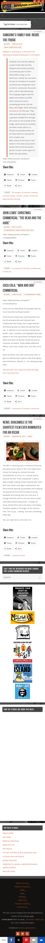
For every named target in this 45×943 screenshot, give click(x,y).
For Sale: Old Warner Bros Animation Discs (20, 852)
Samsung (17, 199)
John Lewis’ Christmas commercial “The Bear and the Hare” (22, 218)
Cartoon (26, 196)
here (29, 520)
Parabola (22, 928)
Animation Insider (11, 3)
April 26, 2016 (17, 44)
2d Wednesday (9, 230)
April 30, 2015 (17, 294)
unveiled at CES (15, 111)
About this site (8, 845)
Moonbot (10, 199)
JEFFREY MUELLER (10, 860)
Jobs (22, 893)
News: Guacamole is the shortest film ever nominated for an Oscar (22, 427)
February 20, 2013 (18, 436)
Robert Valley (8, 833)
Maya (4, 199)
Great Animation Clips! (12, 47)
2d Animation (16, 268)
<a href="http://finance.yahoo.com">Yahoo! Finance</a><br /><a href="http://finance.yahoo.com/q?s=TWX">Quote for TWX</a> (12, 765)
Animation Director (9, 196)
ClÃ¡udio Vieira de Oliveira (13, 856)
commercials (33, 196)
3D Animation (16, 192)
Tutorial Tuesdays (22, 904)
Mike (8, 44)
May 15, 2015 (16, 227)
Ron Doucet (7, 849)
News (38, 294)
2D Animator (25, 268)
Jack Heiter (7, 837)
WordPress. (31, 928)
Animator (19, 196)
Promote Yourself (22, 887)
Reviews (22, 897)
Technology (22, 907)
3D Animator (26, 192)
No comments (38, 31)
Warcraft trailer (9, 871)
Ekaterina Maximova (11, 841)
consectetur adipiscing (34, 919)
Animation (34, 192)
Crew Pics (22, 900)
